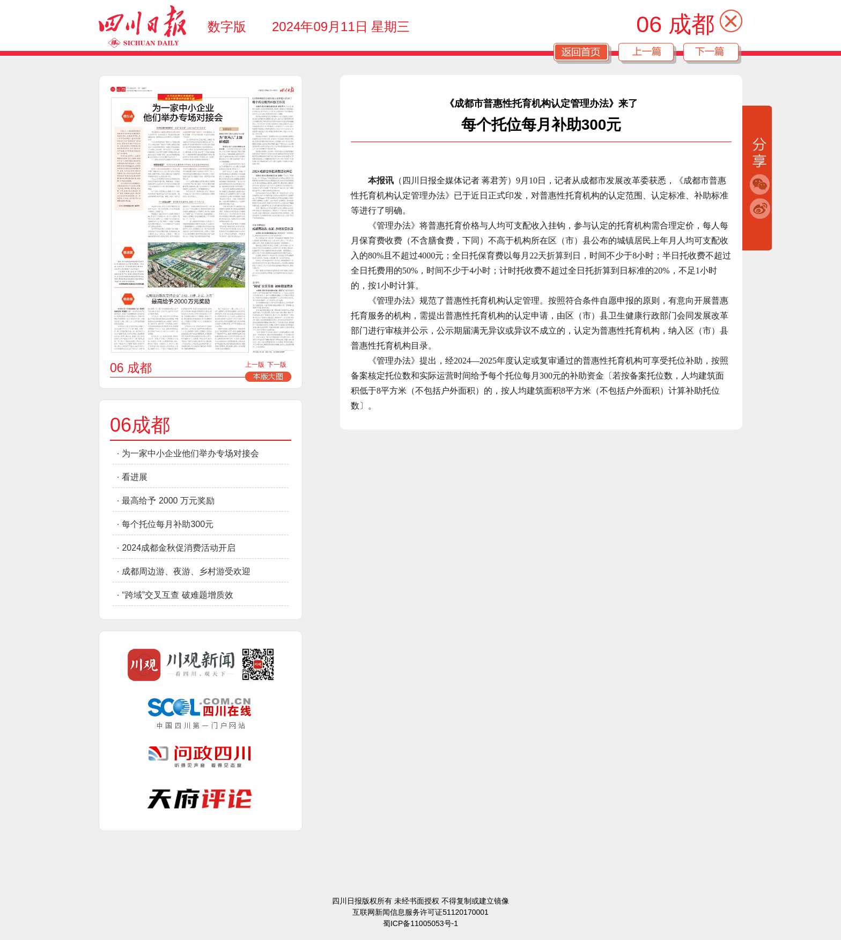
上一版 (254, 364)
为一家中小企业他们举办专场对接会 (190, 453)
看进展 (134, 477)
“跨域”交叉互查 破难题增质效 (177, 594)
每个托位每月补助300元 (167, 524)
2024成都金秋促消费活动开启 (178, 547)
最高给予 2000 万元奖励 (168, 500)
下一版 (276, 364)
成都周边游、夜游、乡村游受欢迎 (186, 571)
